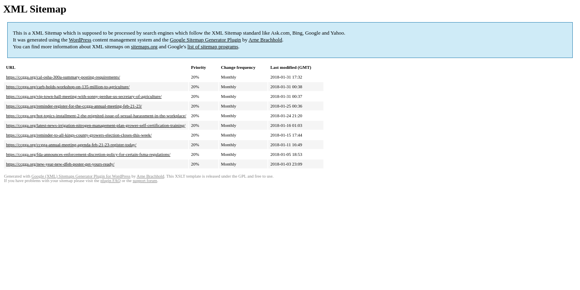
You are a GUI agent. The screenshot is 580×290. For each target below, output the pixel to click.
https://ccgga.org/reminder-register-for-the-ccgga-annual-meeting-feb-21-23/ (74, 106)
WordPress (80, 40)
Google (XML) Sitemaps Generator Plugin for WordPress (80, 176)
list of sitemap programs (212, 47)
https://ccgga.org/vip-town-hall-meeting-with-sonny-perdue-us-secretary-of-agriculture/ (84, 96)
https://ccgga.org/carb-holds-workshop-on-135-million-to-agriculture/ (68, 86)
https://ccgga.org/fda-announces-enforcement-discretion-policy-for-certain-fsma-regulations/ (88, 154)
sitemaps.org (144, 47)
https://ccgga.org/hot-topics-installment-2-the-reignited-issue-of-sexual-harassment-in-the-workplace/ (96, 115)
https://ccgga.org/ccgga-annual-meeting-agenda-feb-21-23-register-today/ (71, 144)
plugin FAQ (110, 180)
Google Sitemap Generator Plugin (205, 40)
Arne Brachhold (265, 40)
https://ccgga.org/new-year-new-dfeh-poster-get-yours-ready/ (60, 164)
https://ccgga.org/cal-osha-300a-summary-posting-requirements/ (63, 77)
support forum (145, 180)
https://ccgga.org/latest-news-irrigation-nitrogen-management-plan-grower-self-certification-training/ (95, 125)
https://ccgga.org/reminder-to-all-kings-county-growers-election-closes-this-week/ (79, 135)
